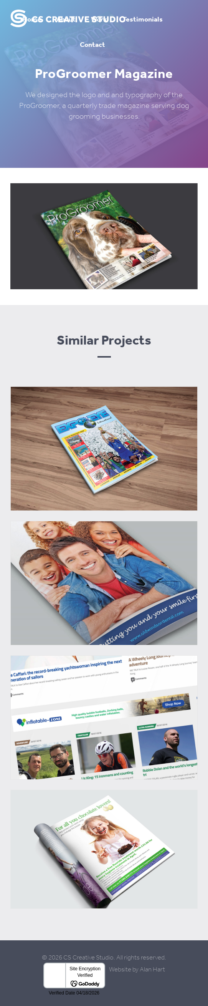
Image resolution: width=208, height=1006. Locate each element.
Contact (92, 44)
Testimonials (142, 19)
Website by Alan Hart (137, 969)
